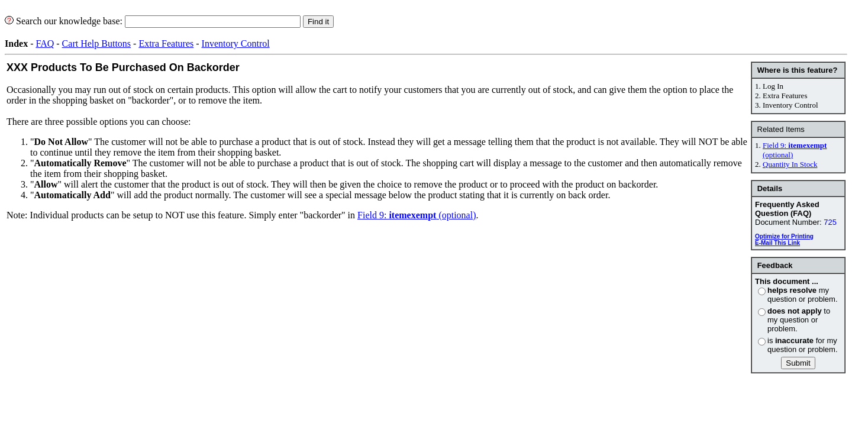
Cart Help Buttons (96, 43)
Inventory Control (236, 43)
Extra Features (165, 43)
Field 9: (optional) (416, 215)
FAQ (45, 43)
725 (830, 222)
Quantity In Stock (790, 164)
